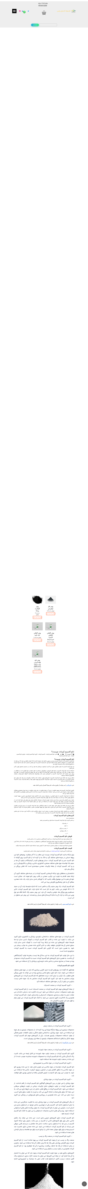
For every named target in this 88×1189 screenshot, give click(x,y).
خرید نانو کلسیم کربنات (64, 274)
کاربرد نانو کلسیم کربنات (31, 273)
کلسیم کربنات (41, 273)
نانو (61, 273)
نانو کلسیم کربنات (50, 273)
